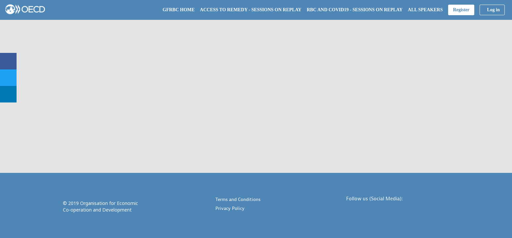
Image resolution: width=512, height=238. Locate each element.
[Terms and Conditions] (265, 200)
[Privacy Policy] (265, 209)
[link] (179, 10)
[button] (461, 10)
